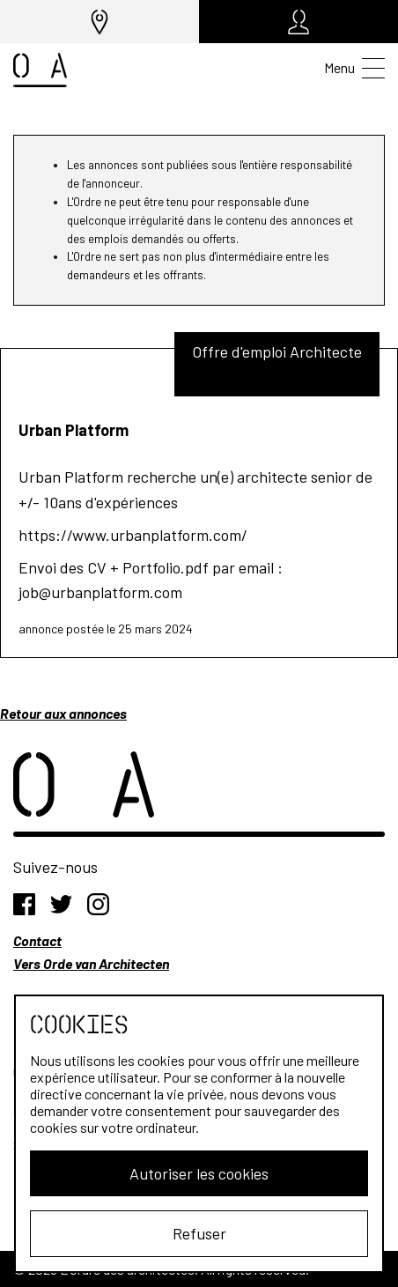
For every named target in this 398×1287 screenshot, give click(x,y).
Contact (37, 940)
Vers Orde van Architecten (91, 963)
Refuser (199, 1233)
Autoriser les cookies (199, 1173)
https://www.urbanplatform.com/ (132, 534)
